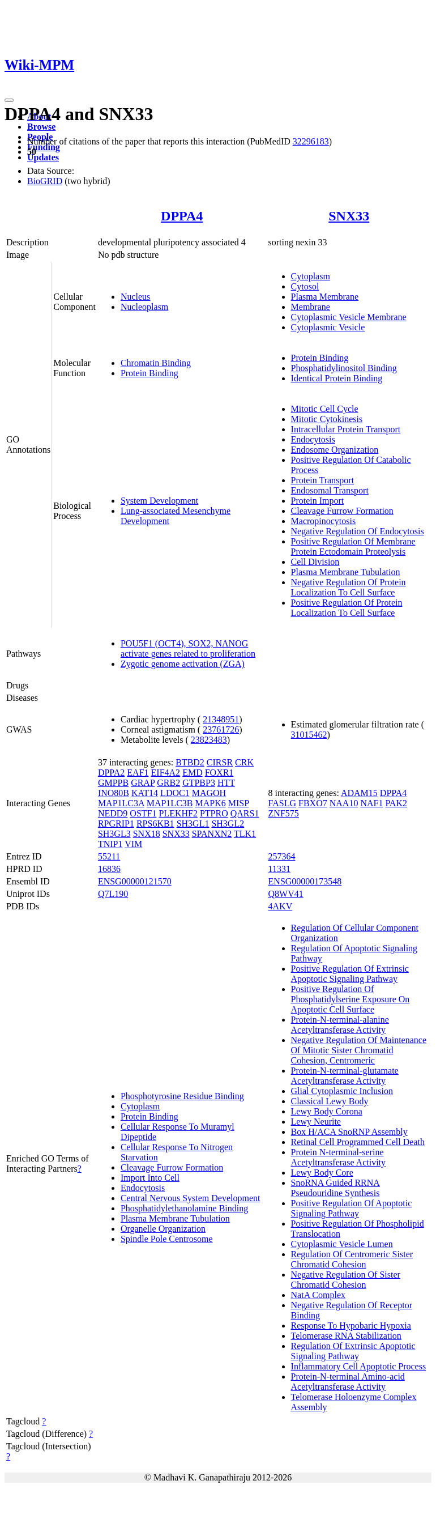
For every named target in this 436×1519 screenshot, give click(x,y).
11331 (279, 869)
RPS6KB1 (155, 823)
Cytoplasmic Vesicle (328, 327)
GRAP (143, 783)
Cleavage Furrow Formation (342, 511)
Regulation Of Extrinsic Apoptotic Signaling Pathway (353, 1351)
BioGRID (44, 181)
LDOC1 (175, 793)
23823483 (209, 739)
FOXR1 (219, 772)
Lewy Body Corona (326, 1111)
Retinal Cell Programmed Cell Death (358, 1142)
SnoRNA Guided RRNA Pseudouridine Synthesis (335, 1188)
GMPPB (113, 783)
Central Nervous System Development (190, 1198)
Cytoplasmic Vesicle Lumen (342, 1244)
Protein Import (317, 500)
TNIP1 (110, 844)
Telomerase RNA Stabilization (346, 1336)
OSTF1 (143, 813)
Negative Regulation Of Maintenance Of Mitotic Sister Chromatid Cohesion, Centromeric (358, 1050)
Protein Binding (149, 373)
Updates (43, 157)
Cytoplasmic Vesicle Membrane (349, 317)
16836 (109, 869)
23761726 (221, 729)
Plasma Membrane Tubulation (345, 572)
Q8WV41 (286, 894)
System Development (159, 500)
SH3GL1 (193, 823)
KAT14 (144, 793)
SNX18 (146, 834)
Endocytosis (313, 439)
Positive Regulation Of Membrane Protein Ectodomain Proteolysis (353, 546)
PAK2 (396, 803)
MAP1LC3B (170, 803)
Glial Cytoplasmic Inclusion (342, 1091)
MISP (238, 803)
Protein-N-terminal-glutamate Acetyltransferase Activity (345, 1076)
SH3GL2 (227, 823)
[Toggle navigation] (9, 100)
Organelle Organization (163, 1228)
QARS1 (244, 813)
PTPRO (214, 813)
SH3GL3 (114, 834)
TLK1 (245, 834)
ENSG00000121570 (135, 881)
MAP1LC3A (121, 803)
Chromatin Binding (156, 363)
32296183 (311, 141)
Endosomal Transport (330, 490)
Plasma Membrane (325, 296)
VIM (133, 844)
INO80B (113, 793)
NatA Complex (318, 1295)
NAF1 (371, 803)
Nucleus (135, 296)
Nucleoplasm (144, 307)
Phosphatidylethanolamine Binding (184, 1208)
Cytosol (305, 286)
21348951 (221, 719)
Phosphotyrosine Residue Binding (182, 1096)
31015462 (309, 734)
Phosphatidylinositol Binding (344, 368)
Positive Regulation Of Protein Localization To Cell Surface (347, 608)
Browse (41, 126)
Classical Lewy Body (330, 1101)
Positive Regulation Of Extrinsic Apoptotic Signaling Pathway (350, 974)
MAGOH (209, 793)
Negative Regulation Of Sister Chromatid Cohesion (345, 1280)
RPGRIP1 (116, 823)
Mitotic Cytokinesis (327, 419)
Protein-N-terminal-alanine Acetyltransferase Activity (340, 1025)
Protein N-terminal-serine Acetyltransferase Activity (338, 1157)
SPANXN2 (212, 834)
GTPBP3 (198, 783)
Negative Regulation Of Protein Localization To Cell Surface (348, 587)
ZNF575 (283, 813)
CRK (244, 762)
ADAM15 (359, 793)
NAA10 (344, 803)
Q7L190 (113, 894)
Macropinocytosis (323, 521)
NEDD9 (112, 813)
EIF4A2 (166, 772)
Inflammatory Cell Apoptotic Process (358, 1366)
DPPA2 (111, 772)
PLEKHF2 (178, 813)
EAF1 (137, 772)
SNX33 (348, 216)
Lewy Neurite (316, 1121)
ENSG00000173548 (305, 881)
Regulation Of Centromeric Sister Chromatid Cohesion (352, 1259)
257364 (282, 856)
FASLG (282, 803)
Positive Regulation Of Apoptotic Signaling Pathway (351, 1208)
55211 (109, 856)
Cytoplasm (310, 276)
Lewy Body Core (322, 1172)
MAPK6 (210, 803)
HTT (226, 783)
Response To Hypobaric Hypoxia (351, 1325)
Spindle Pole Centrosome (167, 1239)
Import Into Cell (150, 1177)
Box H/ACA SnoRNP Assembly (349, 1132)
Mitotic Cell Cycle (324, 409)
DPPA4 (182, 216)
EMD (192, 772)
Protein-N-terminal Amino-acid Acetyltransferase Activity (348, 1382)
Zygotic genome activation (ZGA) (183, 664)
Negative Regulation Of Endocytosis (357, 531)
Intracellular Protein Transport (346, 429)
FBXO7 (312, 803)
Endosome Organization (335, 449)
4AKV (280, 906)
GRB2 (168, 783)
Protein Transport (322, 480)
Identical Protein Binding (337, 378)
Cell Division (315, 562)
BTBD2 (190, 762)
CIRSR (220, 762)
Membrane (310, 307)
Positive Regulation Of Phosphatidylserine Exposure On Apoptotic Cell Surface (350, 999)
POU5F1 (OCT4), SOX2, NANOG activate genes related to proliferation (188, 648)
